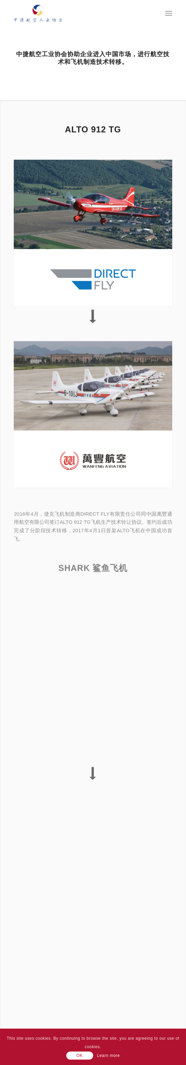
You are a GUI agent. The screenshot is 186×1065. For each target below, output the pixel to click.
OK (79, 1055)
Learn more (108, 1055)
